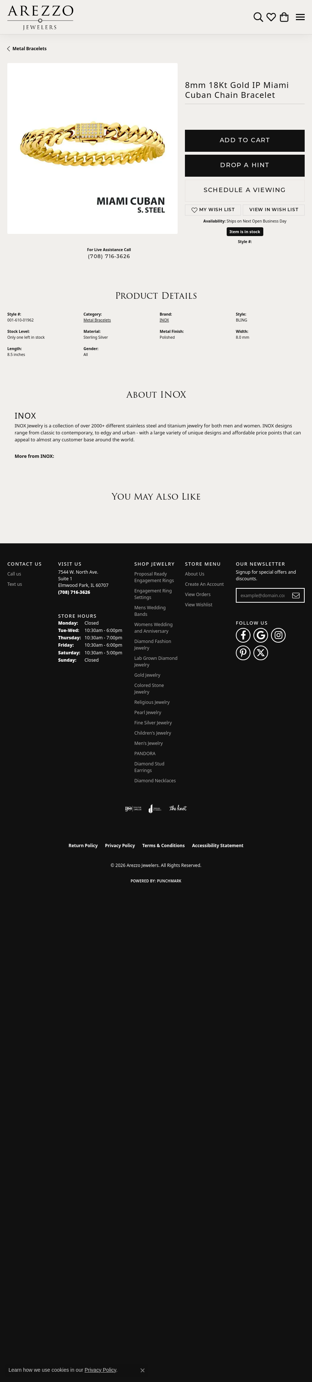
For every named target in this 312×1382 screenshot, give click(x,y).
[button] (258, 17)
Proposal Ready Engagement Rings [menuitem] (154, 577)
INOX (164, 320)
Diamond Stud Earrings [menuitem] (149, 767)
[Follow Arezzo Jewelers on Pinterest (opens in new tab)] (243, 653)
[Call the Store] (74, 592)
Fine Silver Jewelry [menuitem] (153, 723)
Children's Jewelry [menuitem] (152, 733)
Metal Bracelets (29, 48)
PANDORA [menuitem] (145, 753)
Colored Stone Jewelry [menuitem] (149, 688)
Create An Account (204, 584)
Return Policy (83, 845)
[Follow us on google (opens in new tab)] (260, 635)
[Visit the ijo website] (133, 808)
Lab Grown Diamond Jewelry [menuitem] (156, 661)
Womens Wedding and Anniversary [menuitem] (153, 627)
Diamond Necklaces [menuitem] (155, 781)
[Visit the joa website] (155, 808)
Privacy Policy (120, 845)
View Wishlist (198, 605)
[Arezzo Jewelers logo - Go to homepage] (40, 17)
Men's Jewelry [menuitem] (148, 743)
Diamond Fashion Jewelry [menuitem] (152, 644)
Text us (14, 584)
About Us (194, 574)
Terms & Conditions (163, 845)
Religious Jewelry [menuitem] (152, 702)
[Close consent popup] (142, 1370)
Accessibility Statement (217, 845)
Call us (14, 574)
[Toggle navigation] (300, 17)
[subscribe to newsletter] (296, 595)
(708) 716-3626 (109, 256)
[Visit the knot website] (178, 808)
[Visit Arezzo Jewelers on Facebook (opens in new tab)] (243, 635)
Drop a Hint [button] (245, 165)
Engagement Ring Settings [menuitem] (153, 594)
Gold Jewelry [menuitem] (147, 675)
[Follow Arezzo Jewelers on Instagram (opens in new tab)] (278, 635)
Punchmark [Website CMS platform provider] (169, 880)
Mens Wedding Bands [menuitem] (150, 610)
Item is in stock (245, 231)
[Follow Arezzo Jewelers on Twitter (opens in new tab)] (260, 653)
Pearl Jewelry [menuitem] (147, 712)
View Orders (198, 594)
